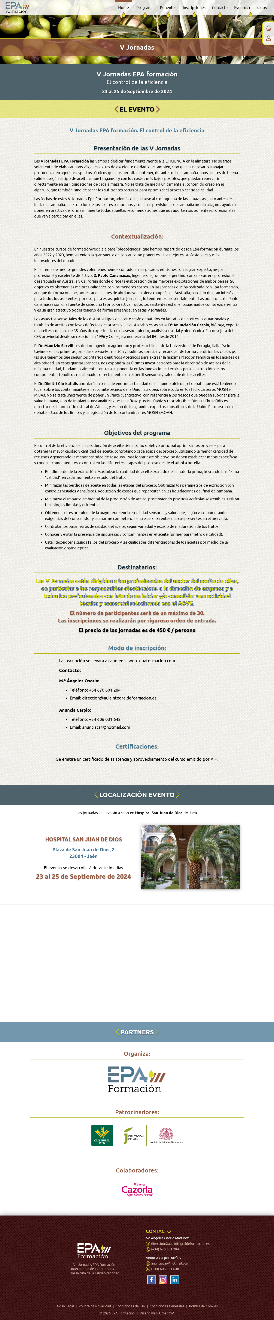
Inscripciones (194, 7)
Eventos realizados (250, 7)
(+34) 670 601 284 (165, 1249)
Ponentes (168, 7)
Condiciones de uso (130, 1305)
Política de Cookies (203, 1305)
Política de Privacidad (95, 1305)
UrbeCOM (166, 1312)
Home (123, 7)
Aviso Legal (65, 1305)
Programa (144, 7)
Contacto (220, 7)
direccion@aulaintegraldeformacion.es (180, 1243)
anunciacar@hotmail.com (170, 1263)
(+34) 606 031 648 (165, 1268)
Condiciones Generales (167, 1305)
